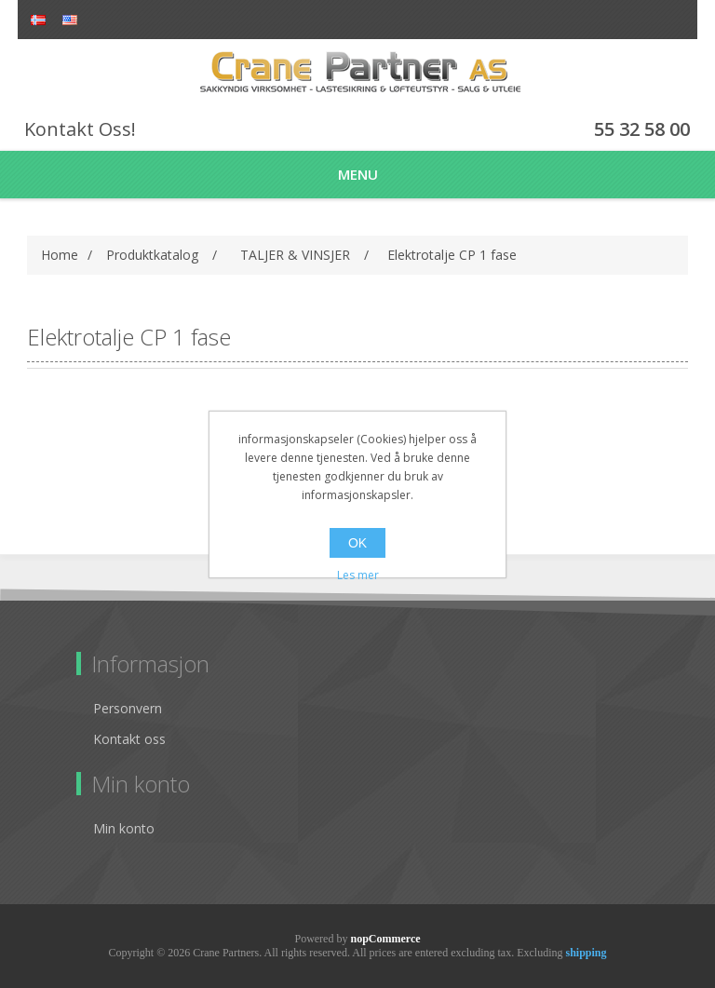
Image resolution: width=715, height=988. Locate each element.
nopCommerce (385, 938)
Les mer (358, 575)
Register (643, 21)
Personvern (127, 708)
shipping (585, 952)
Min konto (124, 828)
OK (357, 542)
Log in (676, 21)
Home (59, 255)
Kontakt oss (129, 739)
